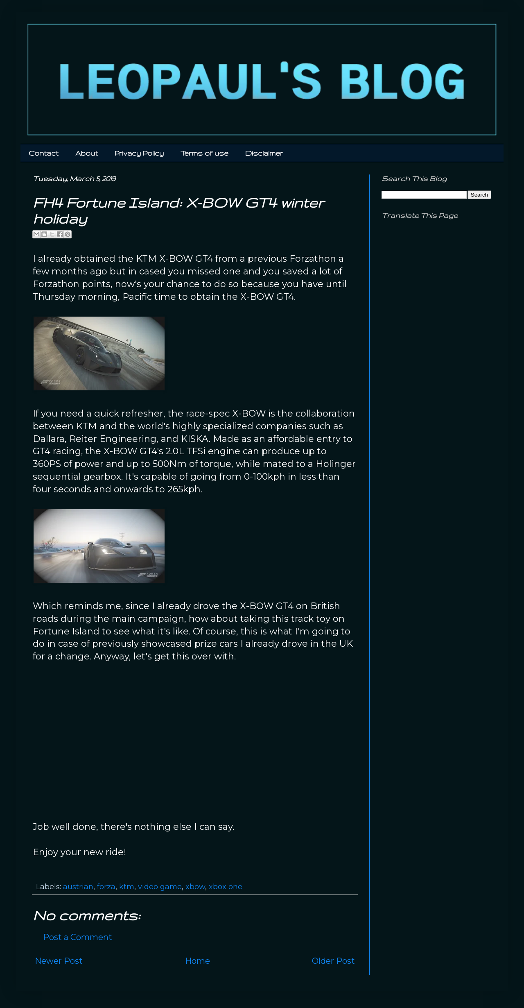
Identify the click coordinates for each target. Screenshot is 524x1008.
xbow (195, 886)
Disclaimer (264, 153)
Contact (44, 153)
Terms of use (204, 153)
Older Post (333, 961)
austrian (78, 886)
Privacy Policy (139, 153)
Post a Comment (77, 937)
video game (160, 886)
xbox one (225, 886)
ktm (126, 886)
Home (197, 961)
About (86, 153)
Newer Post (59, 961)
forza (106, 886)
